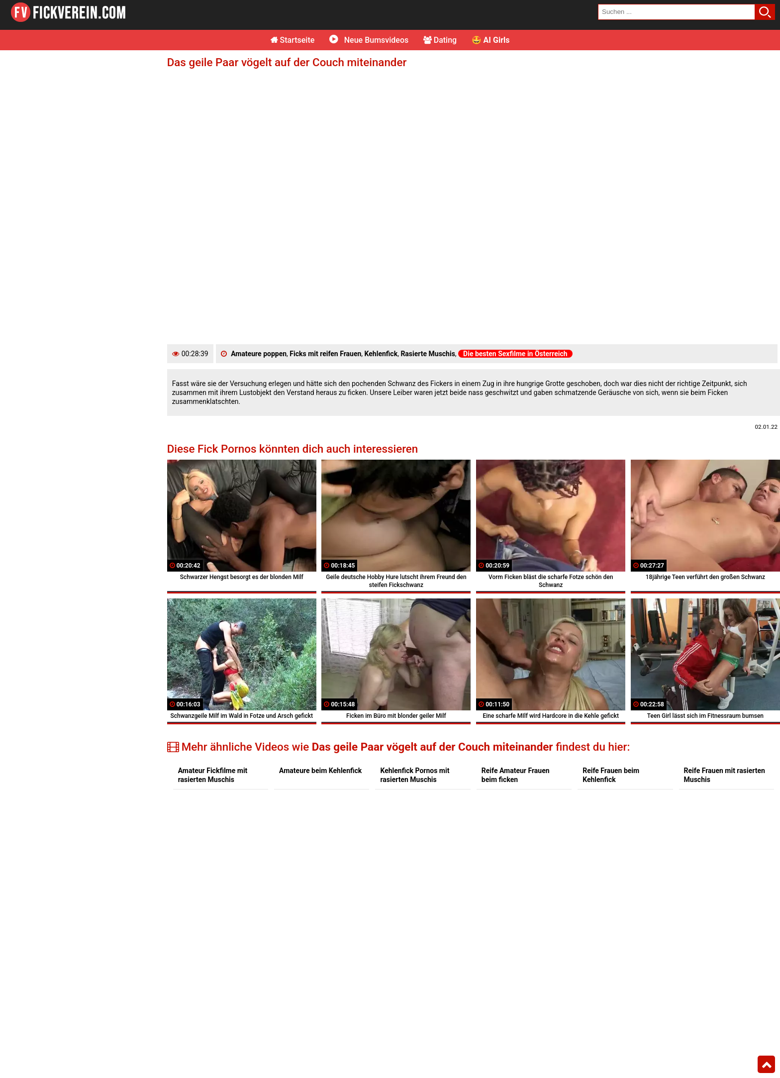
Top (766, 1065)
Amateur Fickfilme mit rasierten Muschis (213, 775)
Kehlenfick (381, 354)
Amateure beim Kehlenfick (320, 771)
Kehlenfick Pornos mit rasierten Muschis (414, 775)
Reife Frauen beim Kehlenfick (611, 775)
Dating (440, 40)
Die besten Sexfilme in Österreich (515, 354)
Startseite (293, 40)
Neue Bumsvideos (368, 40)
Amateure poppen (259, 354)
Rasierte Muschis (427, 354)
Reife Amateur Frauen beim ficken (516, 775)
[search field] (676, 12)
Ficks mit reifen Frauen (325, 354)
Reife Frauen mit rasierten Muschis (724, 775)
